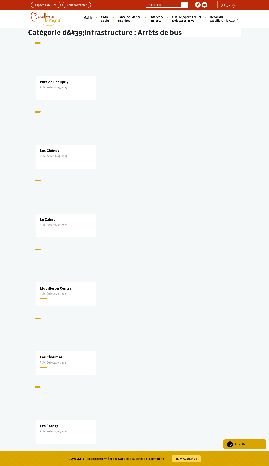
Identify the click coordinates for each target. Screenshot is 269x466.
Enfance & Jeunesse (156, 18)
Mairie (88, 17)
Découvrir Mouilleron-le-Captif (224, 18)
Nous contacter (77, 5)
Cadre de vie (105, 18)
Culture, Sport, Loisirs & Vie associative (186, 18)
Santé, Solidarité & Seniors (129, 18)
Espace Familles (45, 5)
